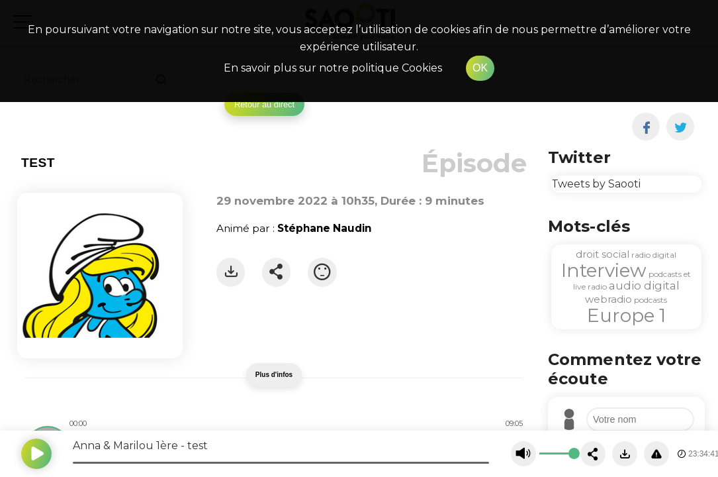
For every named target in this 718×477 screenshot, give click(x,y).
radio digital (653, 255)
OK (480, 68)
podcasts (650, 300)
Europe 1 (626, 315)
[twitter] (680, 126)
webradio (608, 299)
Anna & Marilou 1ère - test (140, 445)
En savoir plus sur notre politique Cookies (333, 68)
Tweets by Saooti (596, 184)
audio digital (644, 285)
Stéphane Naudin (324, 228)
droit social (602, 254)
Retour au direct (264, 104)
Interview (604, 270)
